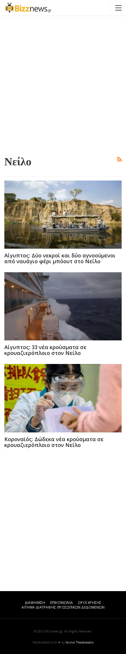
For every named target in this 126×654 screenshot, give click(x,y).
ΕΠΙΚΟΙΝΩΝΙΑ (61, 602)
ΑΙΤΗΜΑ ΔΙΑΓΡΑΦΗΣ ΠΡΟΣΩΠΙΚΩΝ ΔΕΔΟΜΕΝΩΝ (63, 607)
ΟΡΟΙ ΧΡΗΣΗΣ (89, 602)
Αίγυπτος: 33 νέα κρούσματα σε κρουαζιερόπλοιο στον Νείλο (45, 350)
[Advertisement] (63, 85)
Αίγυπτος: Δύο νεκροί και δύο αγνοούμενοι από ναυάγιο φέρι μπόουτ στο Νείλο (60, 258)
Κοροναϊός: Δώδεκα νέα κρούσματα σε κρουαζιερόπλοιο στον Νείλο (54, 442)
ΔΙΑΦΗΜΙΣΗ (35, 602)
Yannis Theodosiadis (79, 642)
